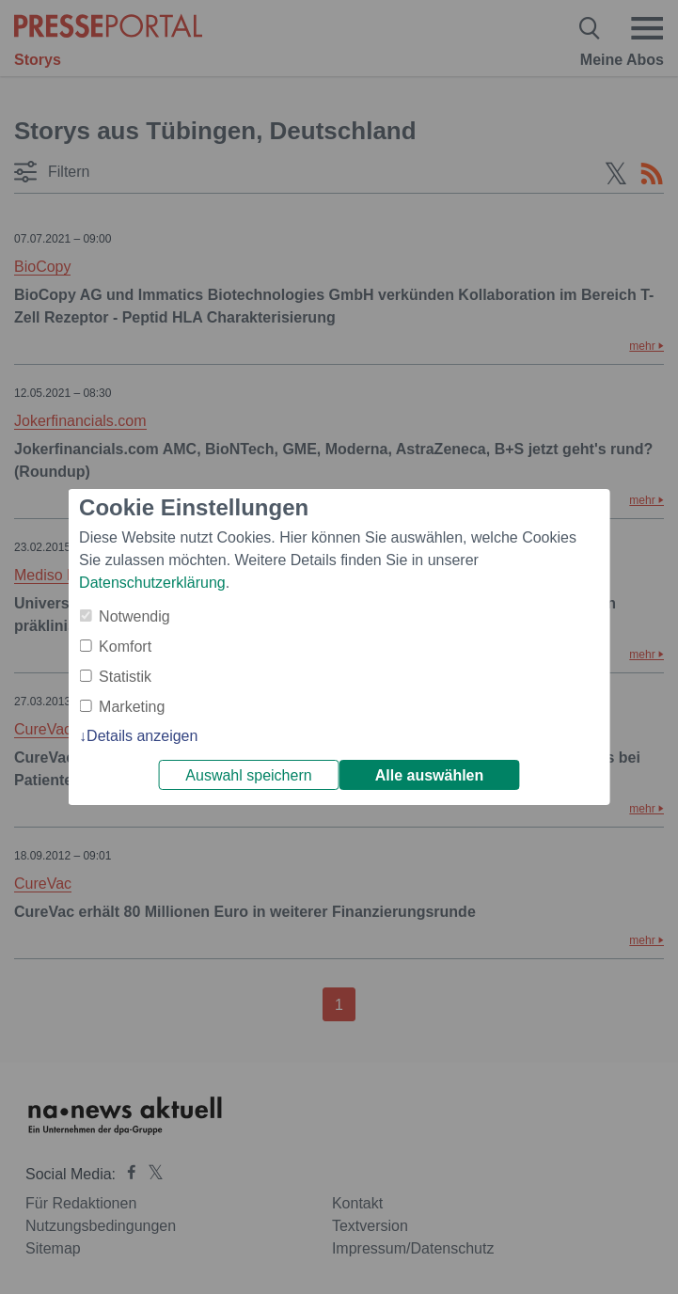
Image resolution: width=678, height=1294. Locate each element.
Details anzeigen (142, 736)
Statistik (125, 677)
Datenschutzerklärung (152, 583)
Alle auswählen (429, 775)
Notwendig (134, 616)
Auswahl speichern (248, 775)
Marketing (132, 707)
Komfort (125, 647)
